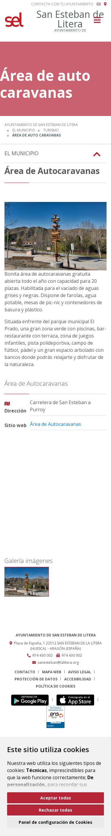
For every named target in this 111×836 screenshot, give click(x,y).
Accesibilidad (77, 679)
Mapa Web (51, 672)
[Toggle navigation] (97, 22)
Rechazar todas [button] (55, 810)
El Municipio (23, 130)
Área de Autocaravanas (55, 424)
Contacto (25, 672)
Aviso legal (79, 672)
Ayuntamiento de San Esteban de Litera (41, 124)
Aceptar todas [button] (55, 798)
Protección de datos (36, 679)
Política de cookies (55, 686)
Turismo (51, 130)
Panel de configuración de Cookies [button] (55, 822)
